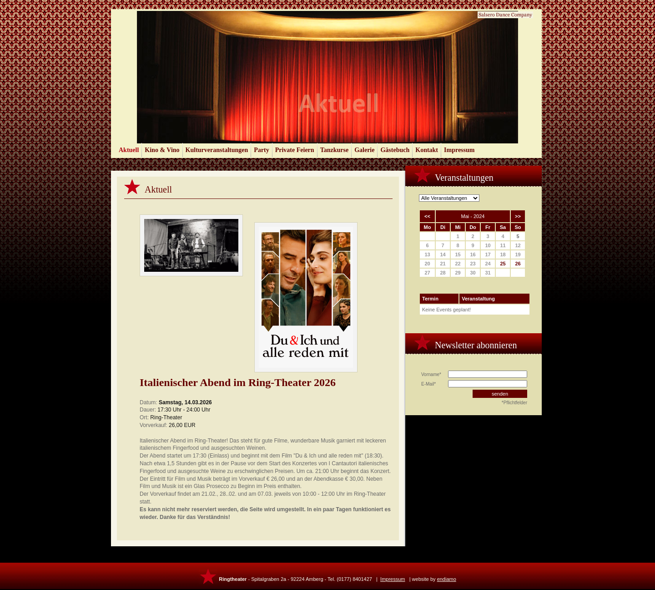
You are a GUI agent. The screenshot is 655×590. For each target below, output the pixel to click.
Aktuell (129, 150)
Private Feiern (294, 150)
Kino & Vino (162, 150)
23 (472, 263)
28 (442, 272)
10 (487, 245)
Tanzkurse (334, 150)
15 (457, 254)
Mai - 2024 (473, 216)
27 (427, 272)
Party (261, 150)
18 (502, 254)
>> (518, 216)
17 (487, 254)
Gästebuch (394, 150)
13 (427, 254)
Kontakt (426, 150)
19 (517, 254)
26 (517, 263)
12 (517, 245)
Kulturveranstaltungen (217, 150)
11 (502, 245)
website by (434, 579)
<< (427, 216)
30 (472, 272)
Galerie (364, 150)
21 (442, 263)
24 (487, 263)
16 (472, 254)
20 (427, 263)
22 (457, 263)
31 (487, 272)
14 (442, 254)
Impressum (459, 150)
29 (457, 272)
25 (502, 263)
